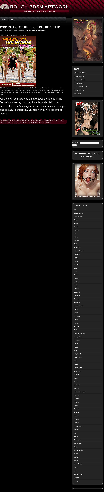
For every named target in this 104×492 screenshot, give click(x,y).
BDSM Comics (79, 83)
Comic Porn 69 (79, 76)
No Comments (40, 30)
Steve (76, 436)
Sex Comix (77, 93)
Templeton (77, 440)
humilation (11, 122)
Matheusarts (78, 368)
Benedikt (77, 254)
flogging (4, 122)
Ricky (76, 405)
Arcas (76, 227)
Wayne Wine (78, 474)
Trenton (76, 457)
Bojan (76, 261)
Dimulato (77, 295)
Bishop (76, 258)
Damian (76, 278)
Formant (76, 323)
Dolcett (76, 299)
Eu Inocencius (78, 306)
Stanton (76, 429)
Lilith (75, 361)
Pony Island (28, 122)
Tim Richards (78, 450)
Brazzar (76, 264)
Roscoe (76, 416)
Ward (75, 471)
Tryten (76, 460)
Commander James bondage (44, 121)
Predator (77, 395)
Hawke (76, 344)
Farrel (76, 309)
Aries (75, 234)
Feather (76, 313)
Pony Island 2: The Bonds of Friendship (30, 27)
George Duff (78, 337)
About (13, 19)
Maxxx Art (77, 371)
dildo (56, 121)
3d (27, 30)
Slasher (76, 423)
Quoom (76, 402)
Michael (76, 374)
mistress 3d (19, 122)
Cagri (75, 268)
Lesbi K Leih (78, 357)
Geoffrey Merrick (79, 333)
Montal (76, 381)
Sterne (76, 433)
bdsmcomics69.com (80, 73)
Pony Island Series (39, 122)
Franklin (76, 326)
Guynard (77, 340)
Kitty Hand (77, 354)
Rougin (76, 419)
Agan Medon (78, 216)
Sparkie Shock (78, 426)
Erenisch (77, 302)
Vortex (76, 467)
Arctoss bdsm (21, 121)
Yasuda (76, 478)
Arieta (76, 237)
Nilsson (76, 388)
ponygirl (48, 122)
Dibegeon (77, 292)
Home (4, 19)
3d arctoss (7, 121)
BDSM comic (31, 121)
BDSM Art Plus (79, 90)
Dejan (76, 285)
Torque (76, 454)
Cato (75, 271)
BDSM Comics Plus (80, 87)
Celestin (76, 275)
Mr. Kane (77, 385)
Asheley (76, 240)
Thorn (76, 447)
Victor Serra (78, 464)
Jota (75, 350)
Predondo (77, 399)
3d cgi (14, 121)
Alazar (76, 220)
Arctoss (32, 30)
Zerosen (76, 481)
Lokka (76, 364)
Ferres (76, 319)
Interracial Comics (80, 80)
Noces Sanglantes (80, 392)
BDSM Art (77, 247)
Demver (76, 289)
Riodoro (76, 409)
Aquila (76, 223)
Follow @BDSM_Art (87, 157)
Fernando (77, 316)
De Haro (76, 282)
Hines (76, 347)
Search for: (75, 142)
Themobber (77, 443)
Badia (76, 244)
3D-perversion (78, 213)
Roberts (76, 412)
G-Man (76, 330)
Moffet (76, 378)
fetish (61, 121)
